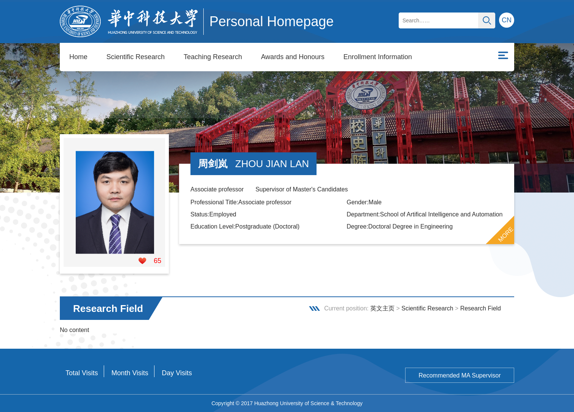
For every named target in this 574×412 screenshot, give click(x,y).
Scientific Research (135, 57)
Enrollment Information (377, 57)
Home (78, 57)
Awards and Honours (292, 57)
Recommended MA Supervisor (460, 375)
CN (507, 20)
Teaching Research (213, 57)
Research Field (480, 308)
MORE (506, 234)
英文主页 (382, 308)
